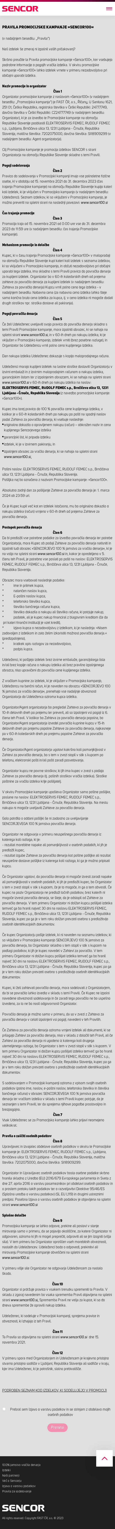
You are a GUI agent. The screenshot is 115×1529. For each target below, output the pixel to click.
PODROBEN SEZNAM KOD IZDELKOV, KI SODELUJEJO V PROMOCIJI (54, 1390)
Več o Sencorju (11, 1480)
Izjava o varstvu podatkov (19, 1486)
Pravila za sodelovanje (16, 1491)
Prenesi (57, 1428)
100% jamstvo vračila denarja (21, 1465)
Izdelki (6, 1470)
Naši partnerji (10, 1475)
